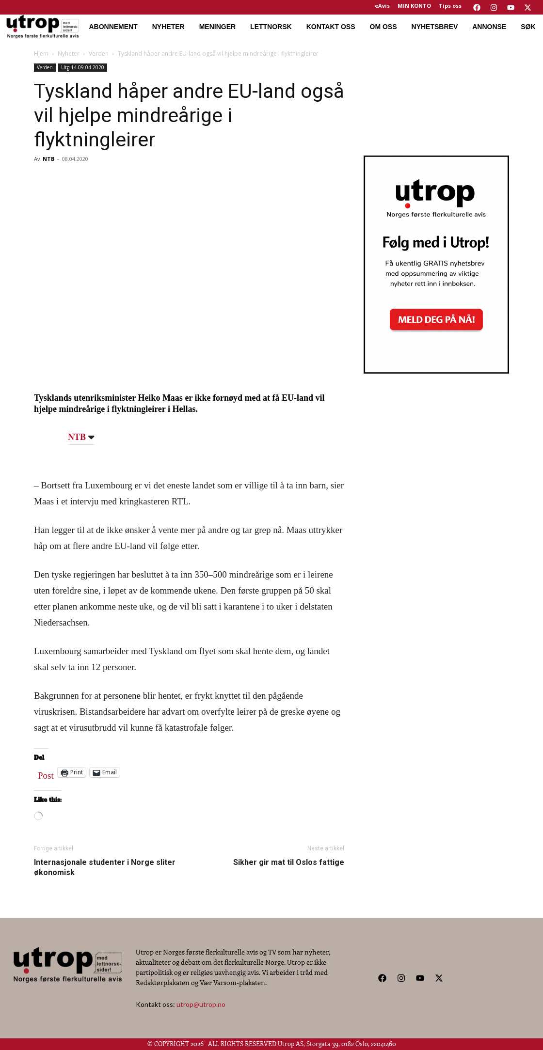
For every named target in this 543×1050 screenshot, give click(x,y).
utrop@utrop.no (200, 1004)
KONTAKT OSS (330, 27)
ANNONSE (489, 27)
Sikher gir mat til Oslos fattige (288, 862)
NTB (48, 158)
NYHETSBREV (435, 27)
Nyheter (69, 53)
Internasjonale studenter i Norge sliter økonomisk (105, 867)
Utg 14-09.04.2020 (82, 67)
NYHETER (168, 27)
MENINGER (217, 27)
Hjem (41, 53)
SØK (528, 27)
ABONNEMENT (113, 27)
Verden (99, 53)
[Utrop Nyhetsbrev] (436, 370)
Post (46, 773)
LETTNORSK (271, 27)
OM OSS (383, 27)
